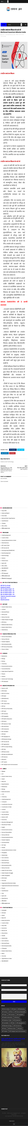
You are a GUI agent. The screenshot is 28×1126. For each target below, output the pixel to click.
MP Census (4, 701)
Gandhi (3, 847)
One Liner (4, 880)
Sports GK (4, 563)
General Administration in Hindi (9, 540)
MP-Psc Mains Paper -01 (7, 589)
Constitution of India (6, 807)
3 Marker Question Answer (8, 596)
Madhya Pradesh (5, 587)
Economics (4, 819)
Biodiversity (4, 656)
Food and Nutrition (6, 669)
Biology (3, 658)
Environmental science (7, 666)
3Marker (3, 771)
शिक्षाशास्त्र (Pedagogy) (7, 578)
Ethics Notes (4, 933)
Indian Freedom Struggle (7, 619)
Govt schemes (5, 857)
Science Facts (5, 560)
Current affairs (5, 537)
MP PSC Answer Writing (7, 747)
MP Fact (3, 706)
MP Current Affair (5, 545)
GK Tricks (4, 845)
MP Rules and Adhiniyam (7, 754)
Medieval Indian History (7, 624)
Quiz (3, 893)
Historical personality (6, 644)
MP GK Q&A (4, 691)
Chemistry (4, 663)
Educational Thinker (6, 824)
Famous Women (5, 639)
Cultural (3, 609)
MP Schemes (5, 757)
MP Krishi (4, 734)
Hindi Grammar (5, 543)
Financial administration (7, 837)
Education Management (7, 822)
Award (3, 779)
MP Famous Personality (7, 646)
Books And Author (6, 791)
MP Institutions (5, 726)
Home (3, 24)
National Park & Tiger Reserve (8, 518)
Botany (3, 661)
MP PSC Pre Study (5, 585)
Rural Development (6, 553)
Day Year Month (5, 814)
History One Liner (5, 617)
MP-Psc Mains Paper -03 (7, 592)
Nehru (3, 953)
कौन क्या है (4, 570)
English (3, 827)
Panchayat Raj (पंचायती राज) (8, 550)
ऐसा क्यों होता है (5, 568)
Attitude (4, 913)
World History (5, 629)
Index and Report (5, 513)
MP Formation (5, 713)
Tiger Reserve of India (7, 958)
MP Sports (4, 759)
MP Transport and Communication (10, 764)
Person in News (5, 649)
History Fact (4, 614)
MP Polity (4, 749)
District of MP (5, 688)
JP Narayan (4, 948)
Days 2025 (4, 510)
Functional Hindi (5, 842)
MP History (4, 622)
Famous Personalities (7, 636)
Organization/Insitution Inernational (10, 885)
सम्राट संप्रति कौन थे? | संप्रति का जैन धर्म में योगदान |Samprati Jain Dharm (13, 1040)
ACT (3, 774)
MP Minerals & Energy (6, 739)
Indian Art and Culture (7, 870)
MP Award (4, 696)
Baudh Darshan (5, 784)
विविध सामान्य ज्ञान (6, 528)
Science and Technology (7, 679)
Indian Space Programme (7, 671)
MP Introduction (5, 729)
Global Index (4, 855)
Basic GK (4, 781)
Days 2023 (4, 925)
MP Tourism (4, 762)
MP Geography (5, 716)
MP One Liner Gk (5, 548)
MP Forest (4, 711)
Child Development (6, 535)
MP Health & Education (7, 719)
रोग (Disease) (5, 573)
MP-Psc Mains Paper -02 (7, 591)
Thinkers (4, 523)
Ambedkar (4, 910)
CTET (3, 794)
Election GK (4, 930)
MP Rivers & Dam (5, 752)
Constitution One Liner (7, 804)
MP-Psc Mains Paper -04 (7, 594)
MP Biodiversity (5, 698)
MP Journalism (5, 731)
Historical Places (5, 612)
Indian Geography (6, 875)
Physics (3, 674)
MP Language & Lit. (6, 736)
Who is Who (4, 526)
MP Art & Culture (5, 693)
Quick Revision (5, 521)
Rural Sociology (5, 555)
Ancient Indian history (7, 607)
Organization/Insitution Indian (9, 883)
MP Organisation (5, 744)
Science (3, 558)
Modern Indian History (7, 627)
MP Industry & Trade (6, 724)
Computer (4, 802)
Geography (4, 852)
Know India (4, 515)
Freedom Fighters (6, 641)
